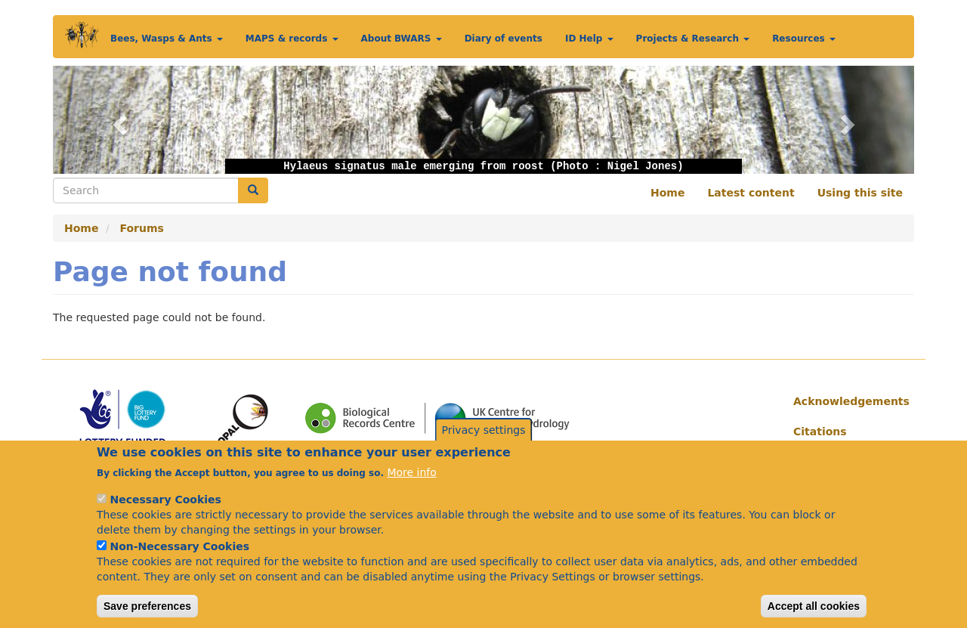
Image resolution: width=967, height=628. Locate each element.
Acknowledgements (848, 401)
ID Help (589, 38)
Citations (820, 431)
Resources (804, 38)
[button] (117, 120)
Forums (142, 228)
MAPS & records (292, 38)
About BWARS (401, 38)
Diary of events (503, 38)
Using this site (860, 193)
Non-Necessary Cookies (179, 564)
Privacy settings (484, 447)
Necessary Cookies (165, 517)
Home (667, 193)
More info (411, 490)
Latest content (750, 193)
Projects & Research (693, 38)
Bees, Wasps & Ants (166, 38)
